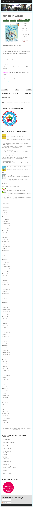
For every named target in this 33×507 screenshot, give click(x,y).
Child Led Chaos (5, 469)
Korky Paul (28, 19)
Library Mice (5, 455)
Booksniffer (5, 454)
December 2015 (5, 309)
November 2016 (5, 289)
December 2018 (5, 244)
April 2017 (4, 280)
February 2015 (4, 327)
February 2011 (4, 413)
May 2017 (4, 278)
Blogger (18, 429)
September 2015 (5, 314)
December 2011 (5, 395)
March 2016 (4, 304)
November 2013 (5, 354)
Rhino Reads (5, 452)
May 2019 (4, 235)
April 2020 (4, 216)
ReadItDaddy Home (8, 1)
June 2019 (4, 234)
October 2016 (4, 291)
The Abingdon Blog (6, 474)
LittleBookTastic (5, 445)
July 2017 (3, 275)
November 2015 (5, 311)
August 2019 (4, 230)
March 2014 (4, 347)
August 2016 (4, 295)
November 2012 (5, 375)
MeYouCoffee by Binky (7, 473)
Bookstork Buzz (5, 470)
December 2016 (5, 287)
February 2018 (4, 262)
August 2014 (4, 338)
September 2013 (5, 357)
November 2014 (5, 332)
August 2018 (4, 252)
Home (17, 89)
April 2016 (4, 302)
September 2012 (5, 379)
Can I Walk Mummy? (6, 439)
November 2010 (5, 418)
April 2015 (4, 323)
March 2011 (4, 411)
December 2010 (5, 417)
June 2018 (4, 255)
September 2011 (5, 400)
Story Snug (4, 446)
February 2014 (4, 348)
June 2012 (4, 384)
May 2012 (4, 386)
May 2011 (4, 408)
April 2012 (4, 388)
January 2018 (4, 264)
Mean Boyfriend (5, 460)
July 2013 (3, 361)
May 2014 (4, 343)
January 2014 (4, 350)
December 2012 (5, 374)
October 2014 (4, 334)
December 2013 (5, 352)
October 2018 (4, 248)
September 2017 (5, 271)
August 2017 (4, 273)
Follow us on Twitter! (6, 97)
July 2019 (3, 232)
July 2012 (3, 382)
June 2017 (4, 277)
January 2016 (4, 307)
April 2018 (4, 259)
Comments (4, 502)
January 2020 (4, 221)
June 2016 (4, 298)
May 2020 (4, 214)
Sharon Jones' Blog (6, 464)
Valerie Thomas (6, 20)
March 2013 (4, 368)
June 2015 (4, 320)
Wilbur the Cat (13, 20)
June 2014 (4, 341)
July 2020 (3, 210)
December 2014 (5, 330)
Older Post (29, 89)
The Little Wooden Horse (7, 461)
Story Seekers (5, 457)
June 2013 (4, 363)
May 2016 (4, 300)
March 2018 (4, 261)
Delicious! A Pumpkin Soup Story (7, 195)
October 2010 (4, 420)
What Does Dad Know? (7, 451)
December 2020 (5, 207)
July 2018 (3, 253)
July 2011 (3, 404)
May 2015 (4, 322)
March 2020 (4, 218)
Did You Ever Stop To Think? (7, 448)
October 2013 (4, 356)
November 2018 (5, 246)
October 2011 (4, 399)
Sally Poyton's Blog (6, 471)
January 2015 (4, 329)
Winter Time (26, 20)
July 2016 (3, 296)
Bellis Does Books (6, 441)
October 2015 (4, 313)
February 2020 (4, 219)
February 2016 (4, 305)
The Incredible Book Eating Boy (7, 161)
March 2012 (4, 390)
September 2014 (5, 336)
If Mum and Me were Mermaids (7, 155)
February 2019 (4, 241)
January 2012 (4, 393)
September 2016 (5, 293)
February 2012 (4, 391)
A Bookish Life (5, 443)
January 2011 (4, 415)
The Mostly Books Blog (7, 466)
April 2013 (4, 366)
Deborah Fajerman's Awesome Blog (9, 442)
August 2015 (4, 316)
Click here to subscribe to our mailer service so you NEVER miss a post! (16, 102)
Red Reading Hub (6, 449)
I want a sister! (4, 183)
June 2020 (4, 212)
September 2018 (5, 250)
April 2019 (4, 237)
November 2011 (5, 397)
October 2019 (4, 226)
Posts (3, 500)
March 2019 (4, 239)
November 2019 (5, 225)
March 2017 (4, 282)
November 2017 (5, 268)
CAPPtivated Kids (6, 458)
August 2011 (4, 402)
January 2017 (4, 286)
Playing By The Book (6, 463)
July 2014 (3, 339)
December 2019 (5, 223)
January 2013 (4, 372)
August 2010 (4, 424)
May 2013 (4, 365)
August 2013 (4, 359)
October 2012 (4, 377)
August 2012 (4, 381)
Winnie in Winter (20, 20)
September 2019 (5, 228)
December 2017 (5, 266)
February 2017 (4, 284)
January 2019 (4, 243)
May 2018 (4, 257)
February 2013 (4, 370)
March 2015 (4, 325)
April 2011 (4, 409)
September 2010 (5, 422)
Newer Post (4, 89)
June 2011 (4, 406)
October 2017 (4, 270)
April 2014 (4, 345)
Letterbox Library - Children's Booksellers (10, 467)
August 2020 (4, 209)
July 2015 (3, 318)
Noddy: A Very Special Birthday (7, 150)
